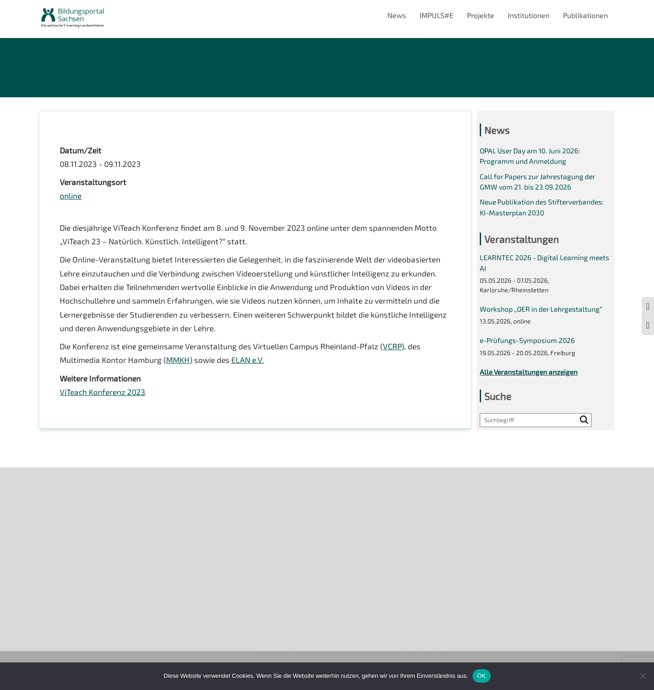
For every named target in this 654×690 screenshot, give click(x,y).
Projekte (480, 15)
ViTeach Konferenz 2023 (104, 402)
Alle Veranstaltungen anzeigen (530, 380)
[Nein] (642, 675)
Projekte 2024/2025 (465, 614)
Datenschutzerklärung (76, 568)
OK (481, 675)
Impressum (57, 553)
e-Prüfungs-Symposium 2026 (528, 348)
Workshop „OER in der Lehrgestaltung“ (543, 316)
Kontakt (52, 537)
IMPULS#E (437, 15)
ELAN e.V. (253, 369)
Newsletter (57, 506)
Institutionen (528, 15)
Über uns (54, 491)
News (396, 15)
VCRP (401, 355)
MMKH (180, 369)
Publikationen (585, 15)
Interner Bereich (65, 584)
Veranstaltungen (66, 522)
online (71, 199)
